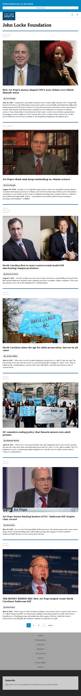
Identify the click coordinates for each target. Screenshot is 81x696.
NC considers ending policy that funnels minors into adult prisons (36, 433)
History (40, 658)
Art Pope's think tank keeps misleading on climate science (36, 179)
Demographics (40, 640)
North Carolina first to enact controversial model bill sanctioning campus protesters (33, 267)
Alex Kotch (10, 525)
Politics (6, 37)
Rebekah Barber (12, 440)
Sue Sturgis (10, 98)
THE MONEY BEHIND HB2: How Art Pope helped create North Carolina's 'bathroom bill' (38, 600)
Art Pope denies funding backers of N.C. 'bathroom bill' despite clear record (39, 518)
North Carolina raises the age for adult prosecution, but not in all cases (40, 349)
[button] (77, 14)
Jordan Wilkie (11, 356)
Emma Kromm (12, 274)
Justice (5, 208)
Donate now (40, 8)
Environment (8, 126)
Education (7, 35)
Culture (40, 635)
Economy (40, 644)
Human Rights (40, 662)
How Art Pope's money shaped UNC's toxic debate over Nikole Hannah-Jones (38, 91)
